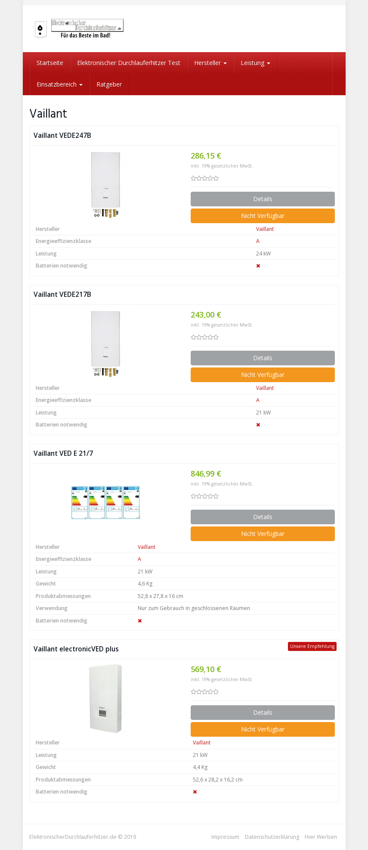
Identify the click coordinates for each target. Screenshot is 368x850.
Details (262, 199)
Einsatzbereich (60, 84)
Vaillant (265, 229)
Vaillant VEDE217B (62, 294)
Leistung (255, 63)
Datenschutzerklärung (272, 837)
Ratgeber (109, 84)
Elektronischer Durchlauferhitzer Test (128, 63)
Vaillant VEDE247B (62, 135)
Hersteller (210, 63)
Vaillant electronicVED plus (76, 649)
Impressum (225, 837)
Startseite (50, 63)
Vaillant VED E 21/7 (63, 453)
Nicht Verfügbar (263, 216)
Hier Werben (321, 837)
